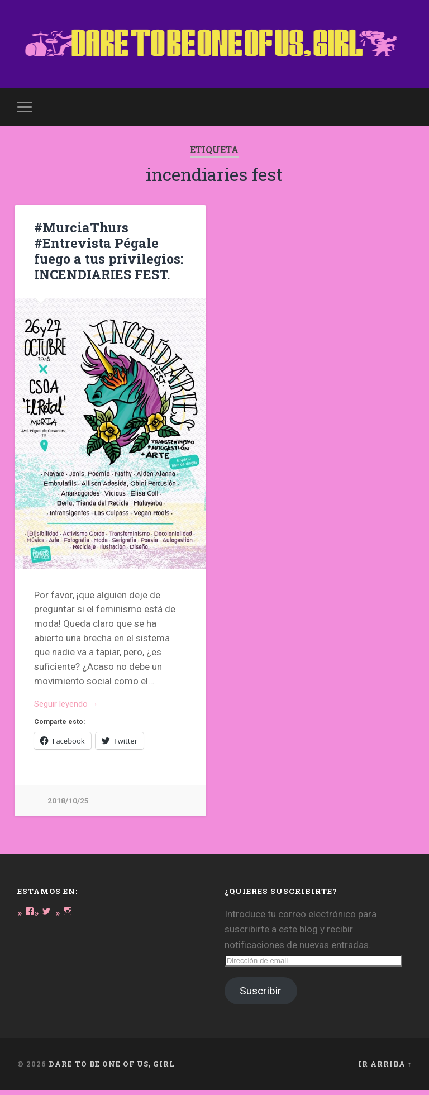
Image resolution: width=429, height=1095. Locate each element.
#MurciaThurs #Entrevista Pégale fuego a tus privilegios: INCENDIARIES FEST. (105, 254)
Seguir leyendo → (71, 707)
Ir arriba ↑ (385, 1069)
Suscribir (261, 996)
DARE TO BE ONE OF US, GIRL (112, 1069)
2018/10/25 (68, 806)
